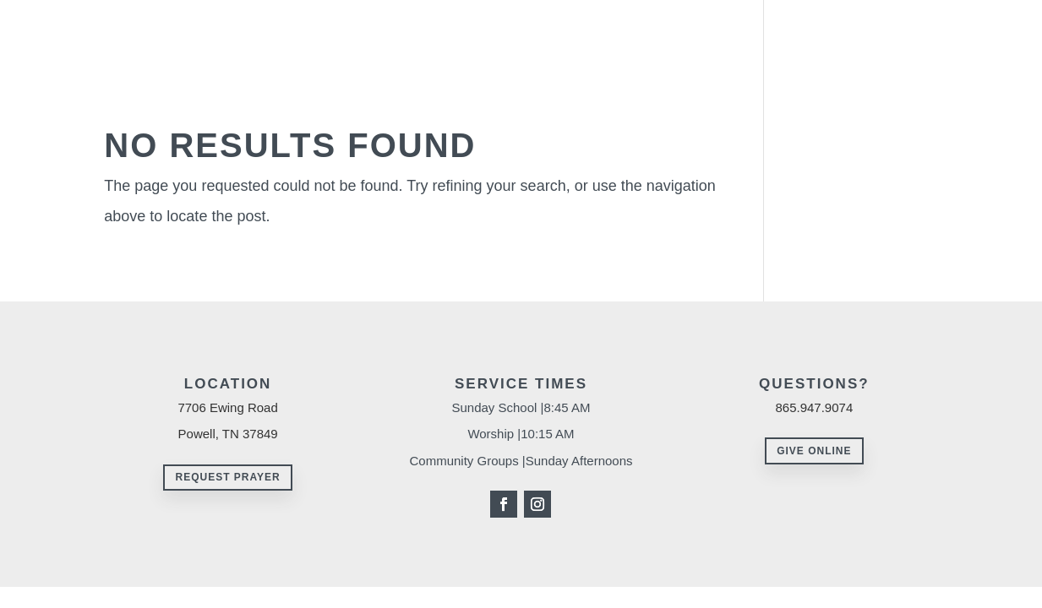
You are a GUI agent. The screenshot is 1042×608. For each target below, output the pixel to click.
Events (918, 32)
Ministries (613, 32)
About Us (520, 32)
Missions (804, 32)
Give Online (814, 451)
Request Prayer (227, 477)
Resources (709, 32)
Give (863, 32)
